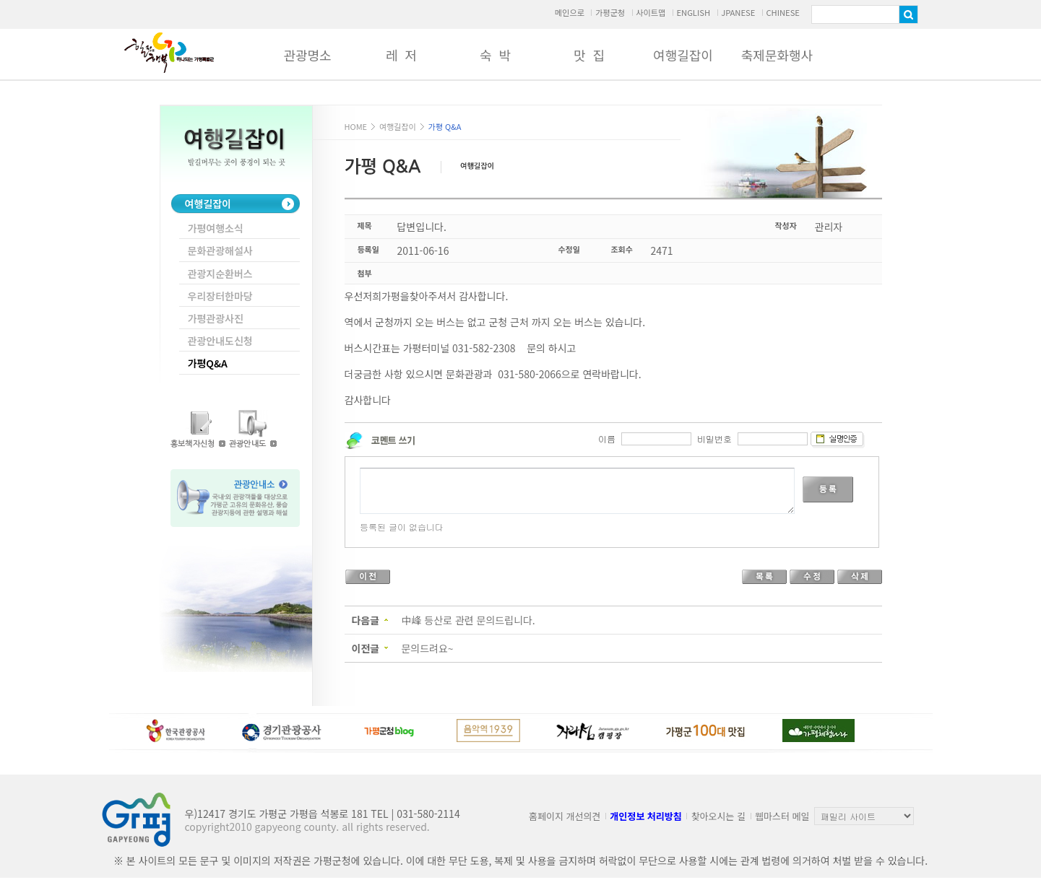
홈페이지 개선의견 (564, 816)
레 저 (401, 54)
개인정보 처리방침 (645, 816)
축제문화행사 (777, 54)
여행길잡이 (683, 54)
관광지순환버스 (220, 273)
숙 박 (495, 54)
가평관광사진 (215, 318)
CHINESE (783, 12)
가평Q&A (208, 363)
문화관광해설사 (220, 250)
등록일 (368, 249)
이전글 (366, 648)
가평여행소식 (215, 228)
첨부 (365, 273)
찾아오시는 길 (718, 816)
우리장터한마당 (220, 295)
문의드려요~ (427, 648)
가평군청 (610, 12)
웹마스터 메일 (782, 816)
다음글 (366, 620)
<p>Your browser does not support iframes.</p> (612, 493)
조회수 (622, 249)
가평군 (169, 52)
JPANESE (738, 12)
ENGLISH (693, 12)
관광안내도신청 (220, 340)
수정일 (569, 249)
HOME (356, 126)
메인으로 (569, 12)
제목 (365, 225)
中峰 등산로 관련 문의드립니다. (468, 620)
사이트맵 (650, 12)
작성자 (786, 225)
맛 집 (589, 54)
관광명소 (307, 54)
